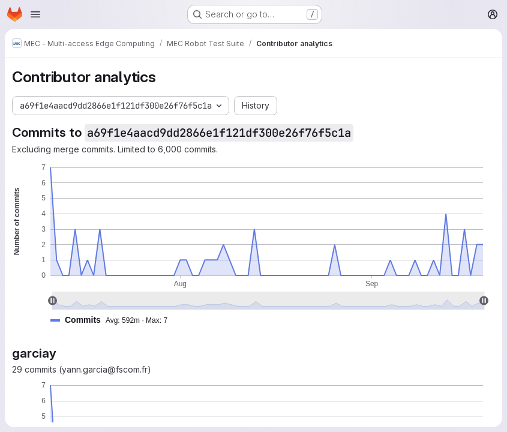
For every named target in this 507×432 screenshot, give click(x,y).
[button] (113, 320)
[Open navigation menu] (35, 14)
